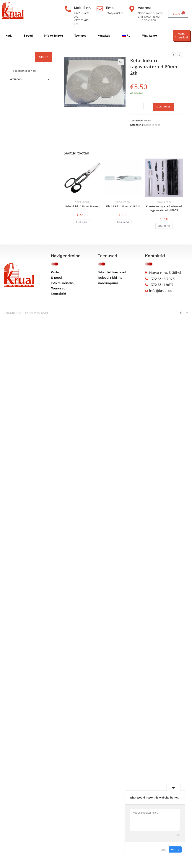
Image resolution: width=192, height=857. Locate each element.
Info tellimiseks (53, 35)
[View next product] (179, 54)
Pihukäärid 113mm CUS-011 (123, 206)
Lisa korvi (163, 106)
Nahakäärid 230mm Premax (82, 206)
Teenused (80, 35)
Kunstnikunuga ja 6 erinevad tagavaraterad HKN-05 (164, 208)
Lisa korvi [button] (82, 222)
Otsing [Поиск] (43, 57)
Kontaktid (103, 35)
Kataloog (16, 79)
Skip (163, 849)
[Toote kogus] (140, 106)
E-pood (28, 35)
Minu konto (149, 35)
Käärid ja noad (152, 124)
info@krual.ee (114, 13)
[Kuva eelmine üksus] (173, 54)
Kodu (9, 35)
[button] (121, 62)
